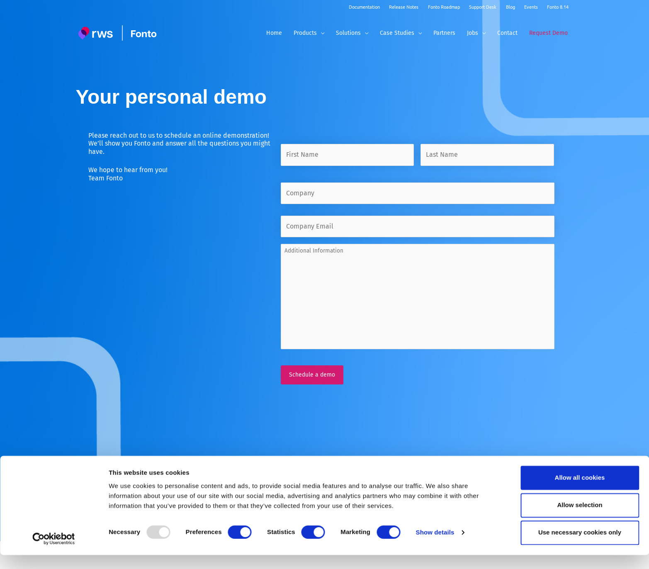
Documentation (364, 6)
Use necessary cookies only (579, 546)
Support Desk (482, 6)
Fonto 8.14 (558, 6)
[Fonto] (118, 32)
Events (531, 6)
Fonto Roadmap (444, 6)
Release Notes (403, 6)
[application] (320, 32)
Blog (510, 6)
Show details (435, 546)
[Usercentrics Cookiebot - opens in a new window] (53, 553)
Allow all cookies (580, 491)
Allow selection (579, 519)
